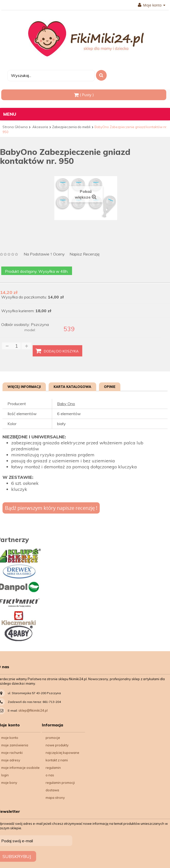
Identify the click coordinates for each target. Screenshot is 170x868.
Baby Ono (66, 403)
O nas (50, 775)
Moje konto (151, 5)
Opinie (109, 387)
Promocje (53, 738)
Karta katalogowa (72, 387)
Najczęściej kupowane (62, 753)
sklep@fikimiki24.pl (33, 710)
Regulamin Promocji (60, 783)
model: (30, 330)
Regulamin (53, 768)
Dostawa (52, 790)
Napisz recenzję (85, 254)
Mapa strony (55, 798)
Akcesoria (40, 127)
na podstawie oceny (44, 254)
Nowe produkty (57, 745)
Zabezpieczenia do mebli (71, 127)
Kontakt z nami (57, 760)
